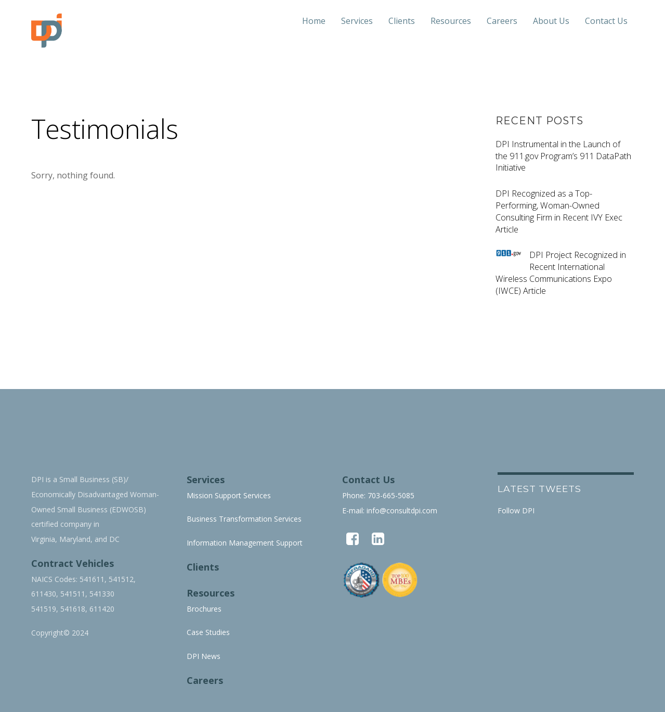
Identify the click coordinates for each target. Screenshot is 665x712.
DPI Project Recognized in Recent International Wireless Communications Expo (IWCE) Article (561, 272)
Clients (401, 21)
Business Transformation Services (244, 519)
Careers (502, 21)
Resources (451, 21)
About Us (551, 21)
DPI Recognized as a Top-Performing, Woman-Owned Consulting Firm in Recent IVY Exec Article (559, 211)
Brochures (204, 609)
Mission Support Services (229, 495)
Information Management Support (245, 543)
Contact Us (606, 21)
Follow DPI (516, 510)
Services (357, 21)
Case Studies (208, 632)
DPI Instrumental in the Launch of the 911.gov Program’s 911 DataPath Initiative (563, 156)
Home (313, 21)
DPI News (203, 656)
